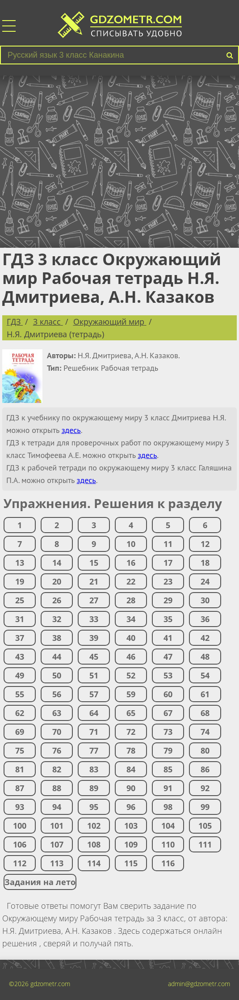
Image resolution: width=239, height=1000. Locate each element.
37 (19, 637)
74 (205, 731)
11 (168, 543)
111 (205, 844)
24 (205, 581)
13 (19, 562)
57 (93, 694)
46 (130, 656)
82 (56, 769)
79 (168, 750)
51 (93, 675)
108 (94, 844)
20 (56, 581)
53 (168, 675)
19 (19, 581)
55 (19, 694)
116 (168, 863)
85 (168, 769)
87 (19, 788)
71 (93, 731)
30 (205, 600)
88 (56, 788)
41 (168, 637)
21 (93, 581)
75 (19, 750)
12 (205, 543)
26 (56, 600)
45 (93, 656)
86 (205, 769)
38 (56, 637)
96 (130, 806)
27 (93, 600)
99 (205, 806)
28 (130, 600)
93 (19, 806)
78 (130, 750)
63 (56, 713)
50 (56, 675)
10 (130, 543)
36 (205, 619)
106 (19, 844)
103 (131, 825)
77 (93, 750)
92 (205, 788)
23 (168, 581)
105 (205, 825)
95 (93, 806)
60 (168, 694)
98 (168, 806)
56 (56, 694)
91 (168, 788)
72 (130, 731)
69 (19, 731)
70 (56, 731)
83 (93, 769)
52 (130, 675)
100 (19, 825)
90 (130, 788)
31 (19, 619)
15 (93, 562)
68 (205, 713)
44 (56, 656)
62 (19, 713)
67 (168, 713)
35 (168, 619)
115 (131, 863)
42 (205, 637)
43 (19, 656)
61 (205, 694)
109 (131, 844)
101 (56, 825)
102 (94, 825)
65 (130, 713)
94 (56, 806)
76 (56, 750)
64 (93, 713)
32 (56, 619)
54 (205, 675)
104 (168, 825)
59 (130, 694)
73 (168, 731)
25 (19, 600)
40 (130, 637)
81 (19, 769)
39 (93, 637)
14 (56, 562)
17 (168, 562)
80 (205, 750)
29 (168, 600)
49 (19, 675)
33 (93, 619)
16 (130, 562)
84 (130, 769)
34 (130, 619)
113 (56, 863)
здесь (71, 430)
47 (168, 656)
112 (19, 863)
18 (205, 562)
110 (168, 844)
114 (94, 863)
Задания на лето (39, 882)
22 (130, 581)
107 (56, 844)
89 (93, 788)
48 (205, 656)
